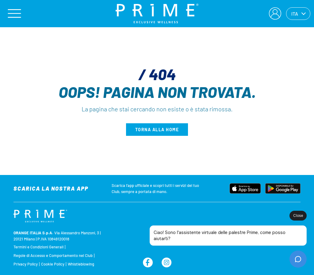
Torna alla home (157, 129)
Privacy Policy (25, 264)
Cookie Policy (52, 264)
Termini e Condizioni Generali (38, 246)
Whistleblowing (81, 264)
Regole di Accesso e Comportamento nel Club (53, 255)
